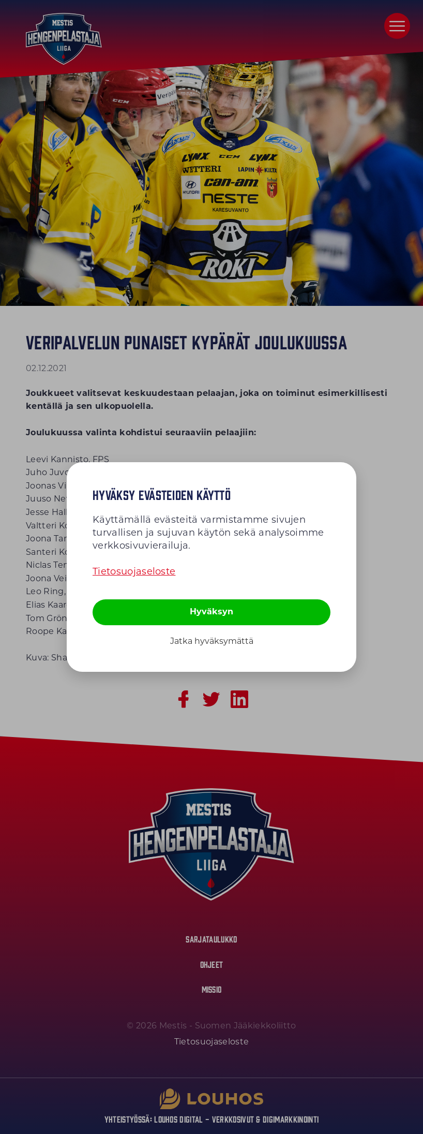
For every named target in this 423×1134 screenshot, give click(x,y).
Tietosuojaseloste (134, 571)
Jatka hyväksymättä (211, 641)
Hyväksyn (211, 611)
